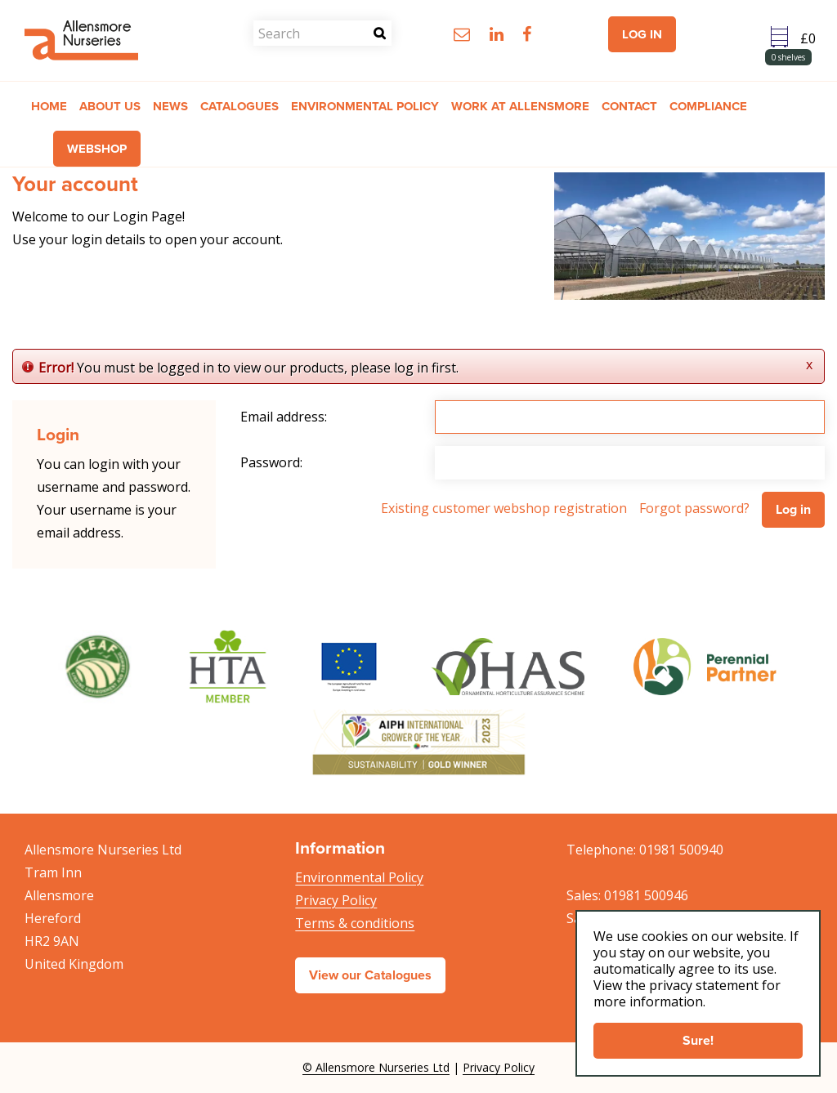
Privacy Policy (336, 900)
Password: (271, 462)
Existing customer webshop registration (504, 508)
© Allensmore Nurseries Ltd (376, 1067)
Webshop (97, 149)
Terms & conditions (354, 923)
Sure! (698, 1040)
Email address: (283, 417)
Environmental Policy (359, 877)
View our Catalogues (370, 975)
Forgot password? (694, 508)
